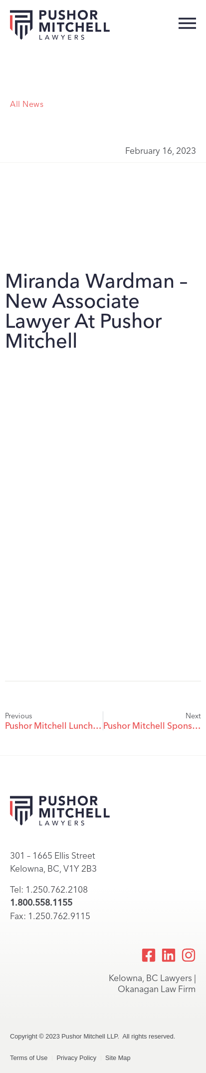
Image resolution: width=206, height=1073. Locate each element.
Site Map (118, 1058)
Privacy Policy (76, 1058)
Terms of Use (28, 1058)
